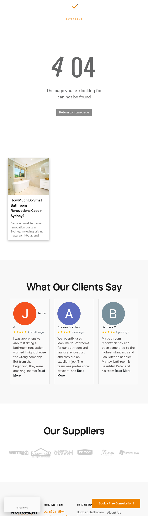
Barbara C (109, 327)
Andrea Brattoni (68, 327)
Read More (122, 371)
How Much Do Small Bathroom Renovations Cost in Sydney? (26, 208)
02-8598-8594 (54, 511)
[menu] (8, 12)
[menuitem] (123, 512)
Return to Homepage (74, 112)
